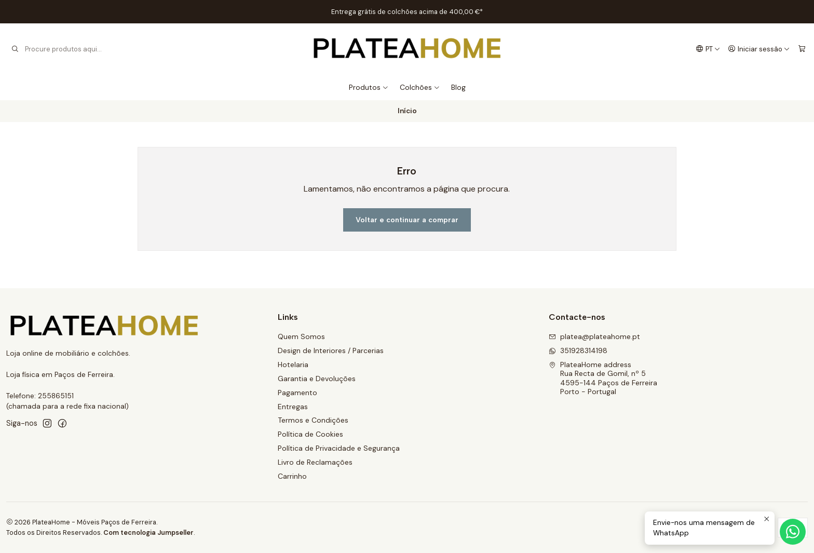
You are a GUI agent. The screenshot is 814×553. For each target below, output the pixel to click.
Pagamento (297, 392)
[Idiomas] (708, 49)
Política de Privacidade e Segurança (339, 448)
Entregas (293, 406)
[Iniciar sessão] (759, 49)
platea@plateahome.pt (594, 336)
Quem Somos (301, 336)
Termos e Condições (313, 420)
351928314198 (578, 350)
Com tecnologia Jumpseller (148, 532)
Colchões (420, 87)
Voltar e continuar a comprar (407, 219)
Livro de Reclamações (315, 462)
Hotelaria (293, 364)
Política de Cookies (310, 434)
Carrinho (292, 476)
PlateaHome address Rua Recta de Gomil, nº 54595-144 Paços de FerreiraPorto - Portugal (603, 378)
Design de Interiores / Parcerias (331, 350)
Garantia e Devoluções (317, 378)
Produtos (369, 87)
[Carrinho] (802, 49)
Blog (458, 87)
